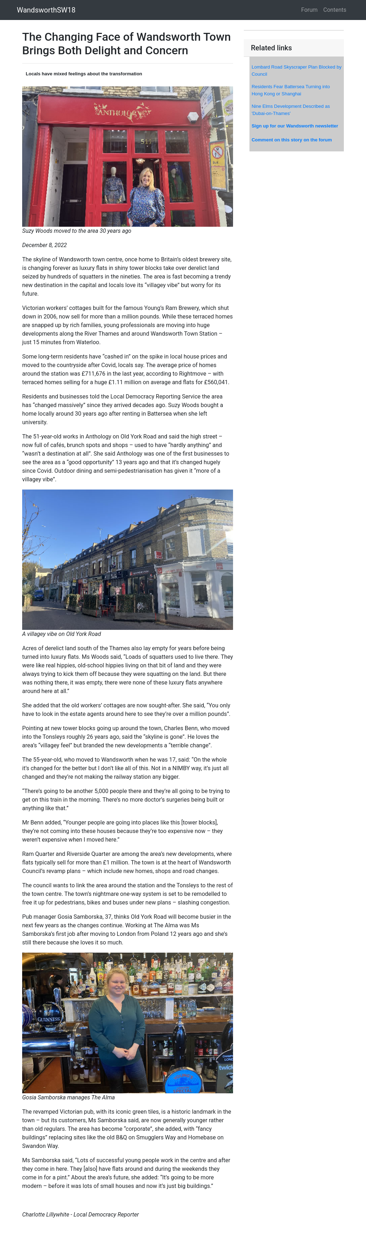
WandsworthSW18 (46, 10)
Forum (309, 9)
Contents (334, 9)
